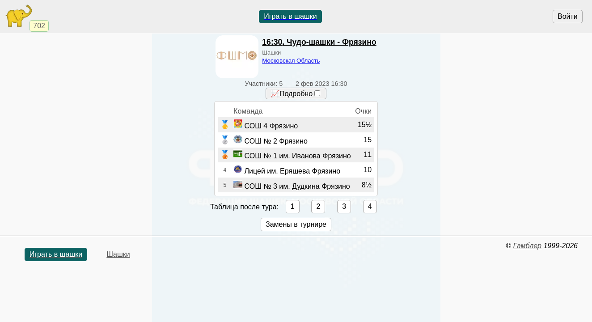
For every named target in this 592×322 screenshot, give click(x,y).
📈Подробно (295, 93)
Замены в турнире (296, 224)
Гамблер (527, 246)
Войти (568, 16)
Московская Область (291, 60)
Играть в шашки (290, 16)
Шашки (118, 254)
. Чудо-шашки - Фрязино (319, 42)
